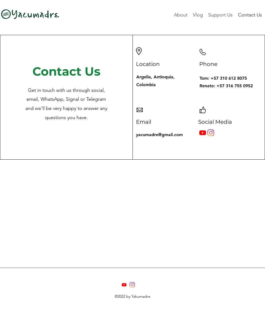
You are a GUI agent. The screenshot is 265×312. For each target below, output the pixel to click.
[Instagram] (210, 132)
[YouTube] (202, 132)
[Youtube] (124, 284)
